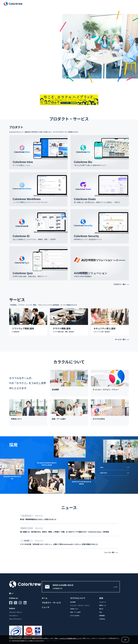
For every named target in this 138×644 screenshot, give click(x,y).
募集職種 (102, 615)
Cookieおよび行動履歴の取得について (70, 638)
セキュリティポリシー (15, 619)
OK (125, 639)
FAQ (100, 612)
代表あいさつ (74, 609)
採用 (101, 598)
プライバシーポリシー (15, 612)
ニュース (45, 607)
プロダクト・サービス (51, 602)
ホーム (44, 598)
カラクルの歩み (74, 615)
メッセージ (102, 602)
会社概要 (72, 602)
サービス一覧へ (120, 339)
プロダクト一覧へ (119, 284)
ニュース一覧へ (109, 552)
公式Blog (102, 619)
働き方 (101, 609)
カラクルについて (77, 598)
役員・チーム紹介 (75, 612)
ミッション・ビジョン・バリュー (80, 605)
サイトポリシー (13, 616)
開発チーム (102, 605)
